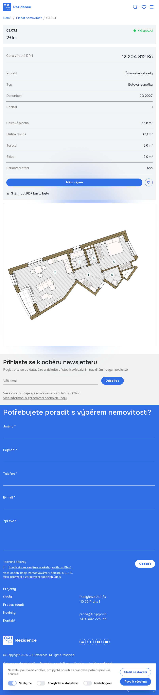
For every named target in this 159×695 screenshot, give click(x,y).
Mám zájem (74, 182)
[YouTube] (106, 642)
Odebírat (112, 381)
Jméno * (9, 426)
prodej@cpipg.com (93, 614)
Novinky (9, 613)
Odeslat (145, 564)
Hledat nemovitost (29, 18)
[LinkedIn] (83, 642)
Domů (7, 18)
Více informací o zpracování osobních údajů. (35, 398)
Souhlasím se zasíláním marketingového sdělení (40, 567)
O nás (7, 597)
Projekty (9, 589)
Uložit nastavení (135, 672)
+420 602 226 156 (93, 619)
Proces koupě (13, 605)
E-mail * (9, 497)
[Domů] (17, 7)
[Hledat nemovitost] (135, 7)
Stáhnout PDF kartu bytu (27, 193)
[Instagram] (98, 642)
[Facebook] (90, 642)
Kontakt (9, 620)
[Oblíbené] (144, 7)
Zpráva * (9, 521)
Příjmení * (10, 450)
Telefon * (10, 474)
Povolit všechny (136, 681)
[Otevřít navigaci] (153, 7)
